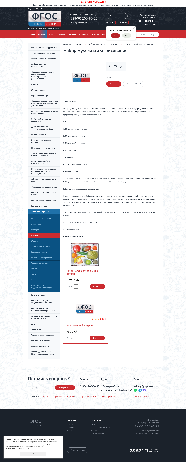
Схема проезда (108, 396)
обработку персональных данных (58, 397)
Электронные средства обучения (41, 141)
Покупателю (96, 420)
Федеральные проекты (41, 341)
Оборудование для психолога (44, 187)
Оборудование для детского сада (43, 180)
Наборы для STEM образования (39, 66)
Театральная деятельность (42, 335)
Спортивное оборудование (43, 53)
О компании (71, 428)
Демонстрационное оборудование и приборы (42, 128)
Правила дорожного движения (44, 148)
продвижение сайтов (136, 451)
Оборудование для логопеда (43, 201)
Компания (71, 420)
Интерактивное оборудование (44, 48)
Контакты (70, 431)
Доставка (61, 35)
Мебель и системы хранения (43, 59)
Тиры (33, 274)
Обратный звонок (88, 396)
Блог (104, 35)
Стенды (34, 85)
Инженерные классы (40, 346)
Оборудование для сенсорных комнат (44, 194)
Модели (34, 241)
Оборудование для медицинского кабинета (41, 302)
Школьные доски (38, 295)
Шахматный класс (39, 206)
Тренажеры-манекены (41, 263)
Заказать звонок (117, 16)
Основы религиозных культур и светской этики (44, 317)
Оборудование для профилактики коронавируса (43, 310)
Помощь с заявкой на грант (101, 428)
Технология (36, 330)
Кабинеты (83, 35)
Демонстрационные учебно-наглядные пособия (43, 155)
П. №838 (95, 35)
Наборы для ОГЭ (38, 135)
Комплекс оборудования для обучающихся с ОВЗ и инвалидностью (43, 171)
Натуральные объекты (41, 219)
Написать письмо (142, 396)
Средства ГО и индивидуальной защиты (42, 287)
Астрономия (36, 324)
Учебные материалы (40, 212)
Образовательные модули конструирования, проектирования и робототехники (42, 75)
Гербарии (35, 230)
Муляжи (34, 236)
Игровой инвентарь (39, 96)
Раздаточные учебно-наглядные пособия (40, 163)
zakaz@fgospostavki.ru (78, 23)
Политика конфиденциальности (146, 433)
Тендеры (72, 35)
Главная (31, 35)
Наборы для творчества (41, 258)
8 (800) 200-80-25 (84, 19)
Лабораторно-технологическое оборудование (44, 112)
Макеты (34, 269)
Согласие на (53, 397)
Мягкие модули (38, 90)
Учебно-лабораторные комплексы (41, 120)
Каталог (41, 35)
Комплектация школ (98, 434)
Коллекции (36, 224)
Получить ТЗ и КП (134, 84)
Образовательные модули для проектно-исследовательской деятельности (44, 103)
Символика (36, 280)
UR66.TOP (136, 450)
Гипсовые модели (39, 252)
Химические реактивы (40, 247)
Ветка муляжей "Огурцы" (79, 325)
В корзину (114, 84)
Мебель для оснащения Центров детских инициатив (43, 353)
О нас (51, 35)
